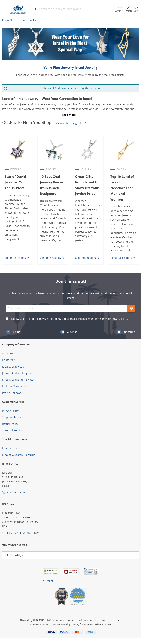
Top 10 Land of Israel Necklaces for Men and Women (122, 187)
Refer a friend (10, 448)
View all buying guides (71, 123)
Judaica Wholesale (13, 366)
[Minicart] (136, 9)
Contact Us (8, 360)
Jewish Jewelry (28, 20)
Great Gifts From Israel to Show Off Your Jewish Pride (87, 185)
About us (7, 353)
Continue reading (17, 257)
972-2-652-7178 (16, 492)
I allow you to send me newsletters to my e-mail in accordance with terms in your (69, 318)
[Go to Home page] (18, 9)
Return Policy (10, 424)
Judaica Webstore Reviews (18, 379)
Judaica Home (9, 20)
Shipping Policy (11, 417)
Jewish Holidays (11, 393)
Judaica (73, 624)
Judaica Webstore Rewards (18, 455)
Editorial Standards (14, 386)
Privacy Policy (120, 318)
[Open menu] (4, 9)
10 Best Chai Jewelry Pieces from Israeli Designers (52, 185)
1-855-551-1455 (16, 533)
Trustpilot (47, 581)
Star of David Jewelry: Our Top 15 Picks (15, 182)
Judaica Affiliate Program (17, 373)
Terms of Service (12, 430)
